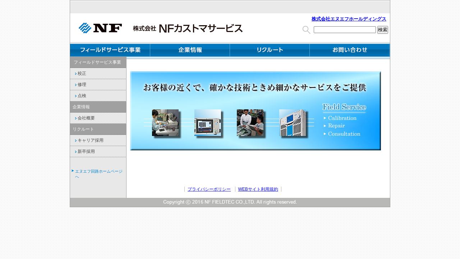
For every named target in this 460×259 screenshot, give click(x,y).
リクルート (83, 129)
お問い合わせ (349, 49)
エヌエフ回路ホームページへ (99, 174)
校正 (79, 73)
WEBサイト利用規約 (258, 189)
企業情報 (190, 49)
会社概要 (84, 118)
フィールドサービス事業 (110, 49)
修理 (79, 84)
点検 (79, 95)
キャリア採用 (88, 140)
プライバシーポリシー (209, 189)
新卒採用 (84, 151)
